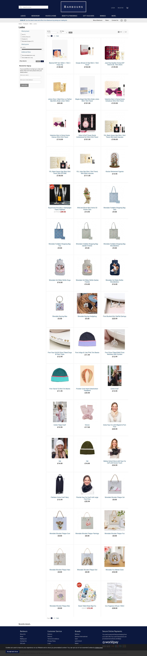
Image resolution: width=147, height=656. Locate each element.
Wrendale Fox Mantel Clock (115, 570)
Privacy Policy (52, 641)
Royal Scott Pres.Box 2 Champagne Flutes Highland (59, 208)
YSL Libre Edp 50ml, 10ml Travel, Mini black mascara (87, 172)
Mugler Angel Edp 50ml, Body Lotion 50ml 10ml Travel (87, 100)
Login (113, 8)
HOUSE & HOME (50, 16)
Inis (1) (23, 34)
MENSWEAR (35, 16)
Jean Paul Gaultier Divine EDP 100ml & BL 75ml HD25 (114, 64)
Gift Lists (22, 643)
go (42, 61)
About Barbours (97, 20)
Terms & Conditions (53, 639)
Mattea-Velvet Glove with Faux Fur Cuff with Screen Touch (114, 462)
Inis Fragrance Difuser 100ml (114, 606)
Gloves (87, 425)
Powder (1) (24, 39)
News (107, 20)
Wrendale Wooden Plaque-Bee (60, 606)
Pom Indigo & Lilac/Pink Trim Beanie (87, 352)
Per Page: (63, 32)
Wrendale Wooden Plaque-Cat (114, 497)
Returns (50, 636)
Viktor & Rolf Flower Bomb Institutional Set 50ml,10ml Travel (87, 136)
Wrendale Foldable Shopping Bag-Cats (115, 208)
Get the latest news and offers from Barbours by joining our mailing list (43, 20)
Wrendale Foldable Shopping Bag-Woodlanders (115, 245)
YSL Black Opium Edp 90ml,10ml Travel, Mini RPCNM (59, 172)
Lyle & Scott (78, 641)
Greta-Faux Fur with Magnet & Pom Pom (114, 426)
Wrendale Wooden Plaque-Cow (60, 533)
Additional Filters (26, 52)
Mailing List (23, 639)
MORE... (114, 16)
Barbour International (81, 636)
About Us (23, 634)
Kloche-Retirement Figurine (115, 171)
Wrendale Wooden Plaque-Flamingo (87, 533)
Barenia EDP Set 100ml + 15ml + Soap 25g (59, 64)
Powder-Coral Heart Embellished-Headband (87, 389)
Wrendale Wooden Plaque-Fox (115, 533)
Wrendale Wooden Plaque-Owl (87, 570)
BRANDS (103, 16)
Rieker (77, 643)
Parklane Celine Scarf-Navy (60, 497)
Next (57, 36)
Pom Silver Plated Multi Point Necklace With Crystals (114, 353)
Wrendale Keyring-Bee (59, 316)
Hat (60, 461)
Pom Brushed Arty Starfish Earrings (114, 316)
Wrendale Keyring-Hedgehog (87, 316)
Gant (76, 639)
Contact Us (115, 20)
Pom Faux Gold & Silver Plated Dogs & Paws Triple (60, 353)
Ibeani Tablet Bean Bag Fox (87, 606)
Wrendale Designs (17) (27, 41)
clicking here (99, 647)
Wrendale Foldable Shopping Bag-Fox (60, 245)
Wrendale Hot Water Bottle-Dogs (60, 280)
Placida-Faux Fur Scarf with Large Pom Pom (87, 498)
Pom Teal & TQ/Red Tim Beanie (59, 389)
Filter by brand (25, 31)
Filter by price (25, 44)
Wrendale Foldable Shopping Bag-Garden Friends (87, 245)
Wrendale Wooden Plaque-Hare (60, 570)
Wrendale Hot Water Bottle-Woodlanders (115, 281)
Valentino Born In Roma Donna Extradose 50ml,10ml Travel (114, 100)
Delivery (50, 634)
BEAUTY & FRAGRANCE (69, 16)
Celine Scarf (115, 389)
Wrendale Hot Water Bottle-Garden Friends (87, 281)
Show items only (28, 55)
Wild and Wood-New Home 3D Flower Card (87, 208)
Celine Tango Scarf (60, 425)
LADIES (23, 16)
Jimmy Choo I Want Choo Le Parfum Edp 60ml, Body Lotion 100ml (60, 100)
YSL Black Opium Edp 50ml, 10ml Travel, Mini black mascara (114, 136)
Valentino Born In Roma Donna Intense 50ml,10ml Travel (60, 136)
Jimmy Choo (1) (25, 36)
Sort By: (52, 32)
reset (38, 61)
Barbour (77, 634)
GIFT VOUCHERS (88, 16)
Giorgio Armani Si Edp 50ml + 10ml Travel (87, 64)
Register (120, 8)
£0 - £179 (23, 47)
